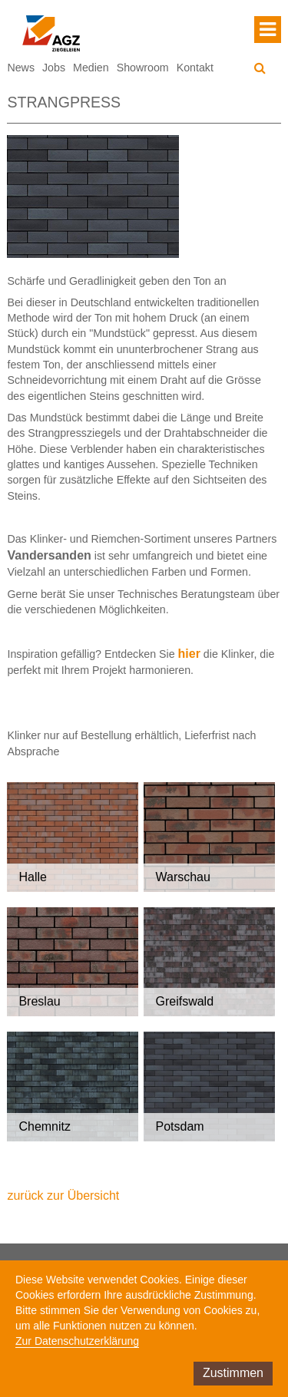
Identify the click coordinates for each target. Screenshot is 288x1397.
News (21, 67)
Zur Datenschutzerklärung (77, 1341)
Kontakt (195, 67)
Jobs (53, 67)
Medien (91, 67)
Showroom (143, 67)
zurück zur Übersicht (63, 1195)
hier (189, 653)
